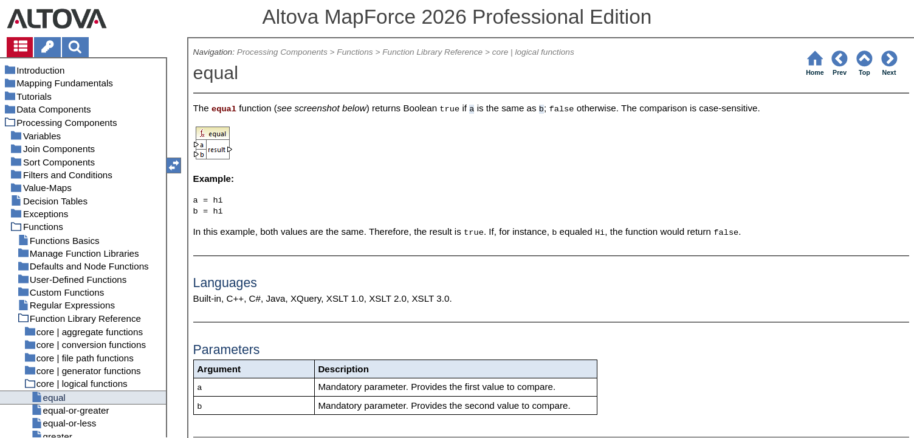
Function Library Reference (432, 52)
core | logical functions (533, 52)
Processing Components (282, 52)
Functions (355, 52)
